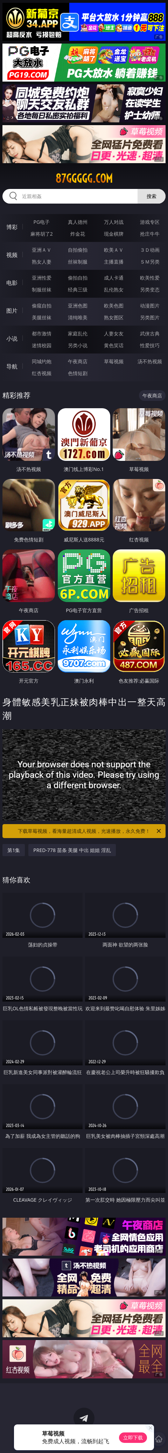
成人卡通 (114, 277)
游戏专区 (150, 222)
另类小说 (78, 345)
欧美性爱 (150, 277)
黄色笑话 (114, 345)
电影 (12, 283)
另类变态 (150, 289)
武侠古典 (150, 333)
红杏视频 (41, 373)
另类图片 (150, 317)
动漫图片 (150, 305)
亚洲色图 (78, 305)
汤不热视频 (150, 361)
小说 (12, 338)
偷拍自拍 (78, 277)
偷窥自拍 (41, 305)
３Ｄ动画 (150, 249)
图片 (12, 310)
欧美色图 (114, 305)
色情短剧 (78, 373)
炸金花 (77, 233)
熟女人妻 (41, 261)
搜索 (151, 196)
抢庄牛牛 (150, 233)
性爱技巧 (150, 345)
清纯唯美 (78, 317)
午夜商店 (78, 361)
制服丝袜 (41, 289)
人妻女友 (114, 333)
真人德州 (78, 222)
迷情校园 (41, 345)
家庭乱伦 (78, 333)
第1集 (13, 850)
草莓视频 (114, 361)
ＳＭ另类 (150, 261)
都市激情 (41, 333)
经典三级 (78, 289)
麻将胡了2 (41, 233)
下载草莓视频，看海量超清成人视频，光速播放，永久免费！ (90, 831)
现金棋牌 (114, 233)
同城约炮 (41, 361)
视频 (12, 255)
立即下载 (133, 1437)
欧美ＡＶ (114, 249)
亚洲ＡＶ (41, 249)
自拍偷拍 (78, 249)
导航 (12, 366)
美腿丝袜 (41, 317)
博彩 (12, 227)
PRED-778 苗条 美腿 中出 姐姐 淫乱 (72, 850)
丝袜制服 (78, 261)
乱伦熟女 (114, 289)
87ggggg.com (84, 178)
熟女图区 (114, 317)
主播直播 (114, 261)
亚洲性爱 (41, 277)
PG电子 (41, 222)
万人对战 (114, 222)
